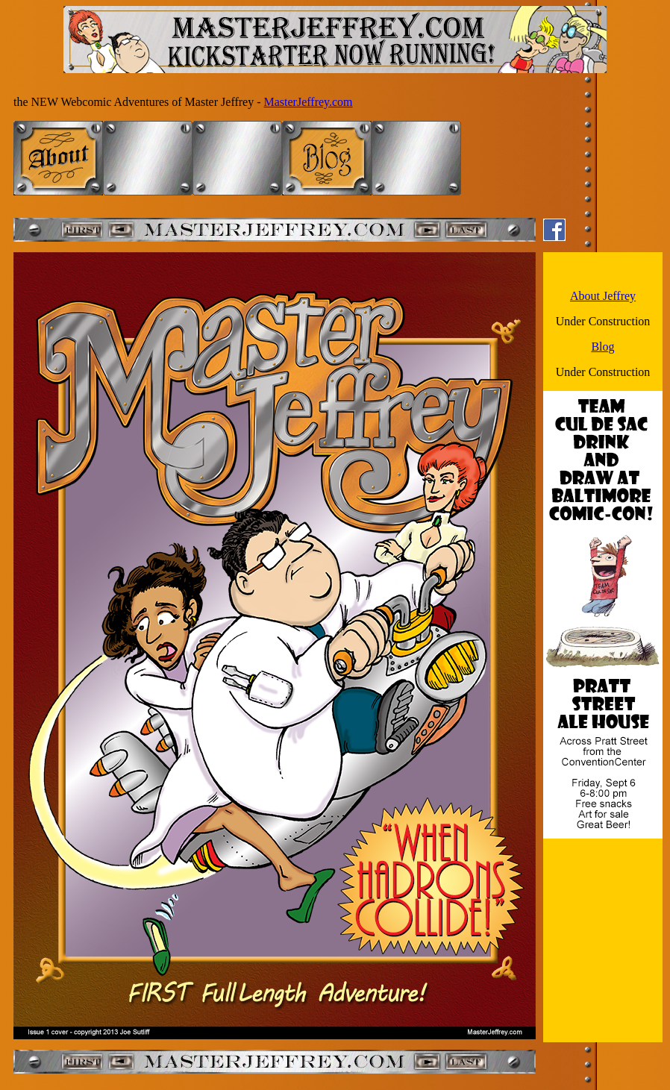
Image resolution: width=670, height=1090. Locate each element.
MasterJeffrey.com (308, 101)
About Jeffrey (603, 295)
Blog (602, 346)
